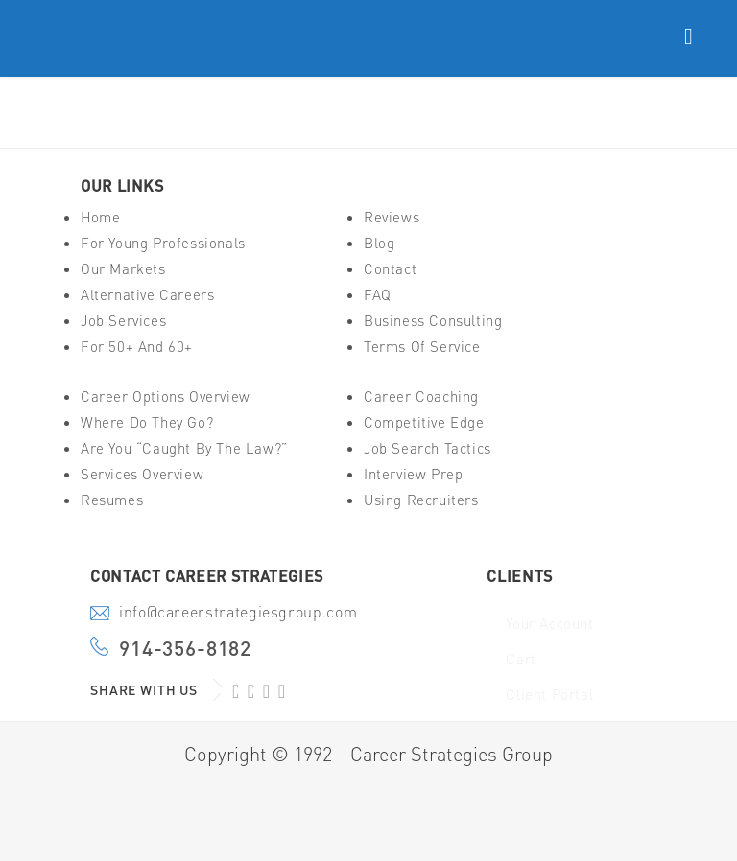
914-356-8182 (185, 649)
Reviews (391, 217)
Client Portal (549, 694)
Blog (379, 243)
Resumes (112, 500)
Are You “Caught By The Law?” (184, 448)
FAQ (378, 295)
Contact (390, 269)
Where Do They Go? (147, 422)
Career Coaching (421, 396)
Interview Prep (413, 474)
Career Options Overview (165, 396)
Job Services (123, 321)
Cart (520, 659)
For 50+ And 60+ (137, 346)
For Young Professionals (163, 243)
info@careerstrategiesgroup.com (238, 613)
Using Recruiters (421, 500)
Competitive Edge (424, 422)
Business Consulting (433, 321)
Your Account (549, 624)
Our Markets (123, 269)
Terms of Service (422, 346)
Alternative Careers (147, 295)
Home (100, 217)
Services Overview (142, 474)
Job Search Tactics (427, 448)
